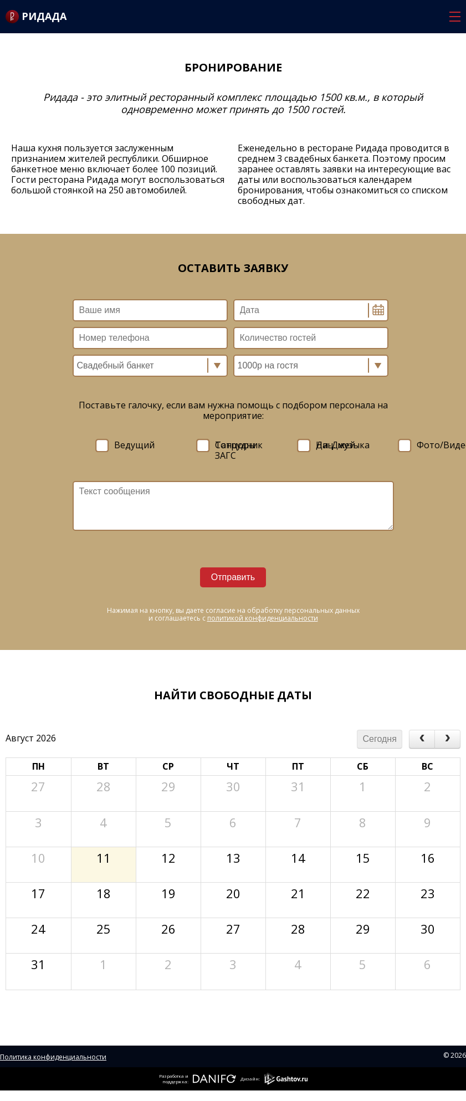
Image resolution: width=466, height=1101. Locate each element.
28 (103, 785)
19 (168, 892)
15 (363, 856)
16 (428, 856)
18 (103, 892)
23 (428, 892)
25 (103, 927)
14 (298, 856)
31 (298, 785)
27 (38, 785)
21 (298, 892)
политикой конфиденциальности (262, 618)
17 (38, 892)
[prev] (422, 739)
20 (233, 892)
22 (363, 892)
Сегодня (380, 739)
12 (168, 856)
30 (233, 785)
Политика (17, 1057)
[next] (447, 739)
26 (168, 927)
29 (168, 785)
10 (38, 856)
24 (38, 927)
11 (103, 856)
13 (233, 856)
